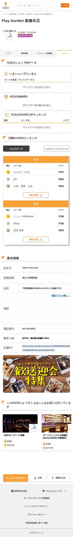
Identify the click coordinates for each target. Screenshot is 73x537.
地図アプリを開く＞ (60, 295)
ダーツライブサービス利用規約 (37, 498)
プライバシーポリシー (36, 514)
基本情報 (24, 53)
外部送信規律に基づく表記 (36, 522)
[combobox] (39, 5)
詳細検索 (13, 14)
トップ (5, 14)
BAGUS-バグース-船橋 (14, 435)
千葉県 (21, 14)
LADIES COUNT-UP (56, 149)
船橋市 (29, 14)
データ (64, 53)
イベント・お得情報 (44, 53)
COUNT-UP (16, 149)
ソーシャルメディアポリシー (36, 506)
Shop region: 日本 (54, 491)
